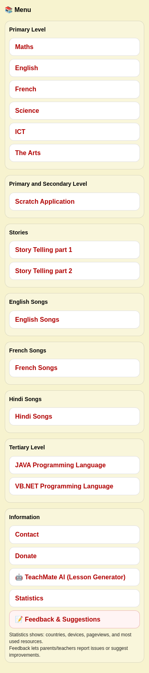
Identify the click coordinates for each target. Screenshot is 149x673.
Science (27, 110)
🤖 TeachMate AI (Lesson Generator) (70, 577)
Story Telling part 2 (43, 271)
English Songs (37, 319)
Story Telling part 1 (43, 249)
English (26, 68)
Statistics (29, 598)
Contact (27, 534)
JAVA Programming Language (60, 465)
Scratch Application (45, 201)
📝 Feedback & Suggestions (58, 619)
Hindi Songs (33, 416)
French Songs (36, 367)
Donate (26, 556)
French (25, 89)
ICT (20, 131)
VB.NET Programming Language (64, 486)
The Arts (28, 153)
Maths (24, 46)
